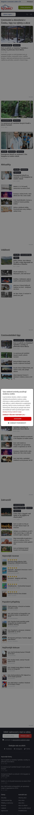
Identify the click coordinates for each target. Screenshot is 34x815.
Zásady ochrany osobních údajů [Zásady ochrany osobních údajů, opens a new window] (12, 412)
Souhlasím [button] (17, 419)
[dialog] (17, 407)
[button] (17, 415)
